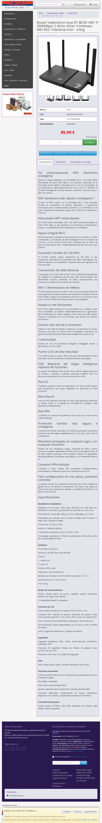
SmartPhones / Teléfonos (14, 29)
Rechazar (77, 811)
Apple (6, 85)
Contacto (56, 770)
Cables (7, 55)
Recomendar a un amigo (80, 162)
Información (61, 162)
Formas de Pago (83, 775)
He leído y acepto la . (71, 757)
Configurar (67, 811)
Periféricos (8, 60)
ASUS (69, 109)
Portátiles (8, 24)
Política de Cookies (89, 819)
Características (45, 162)
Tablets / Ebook (10, 65)
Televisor (8, 34)
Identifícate (80, 4)
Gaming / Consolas (12, 49)
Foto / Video (9, 70)
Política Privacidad (59, 772)
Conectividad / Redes (12, 44)
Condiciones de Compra (62, 775)
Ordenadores (9, 13)
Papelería (8, 75)
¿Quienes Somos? (59, 778)
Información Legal (83, 770)
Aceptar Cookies (90, 811)
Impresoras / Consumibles (15, 39)
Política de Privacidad (77, 751)
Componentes (10, 18)
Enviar (83, 763)
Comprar (90, 142)
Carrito (94, 4)
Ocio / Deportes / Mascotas (15, 80)
